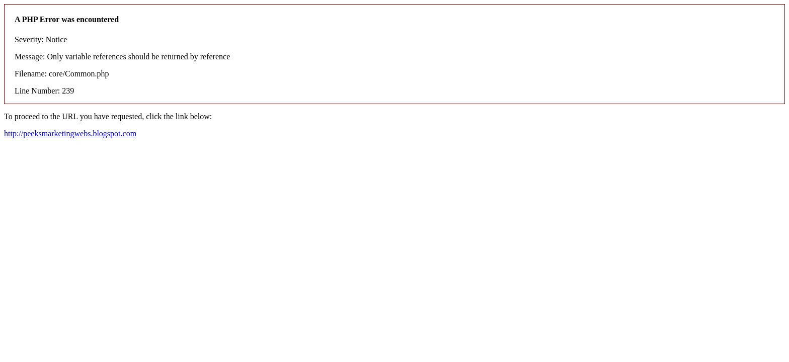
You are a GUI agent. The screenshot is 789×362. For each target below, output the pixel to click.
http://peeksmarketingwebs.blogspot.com (70, 133)
